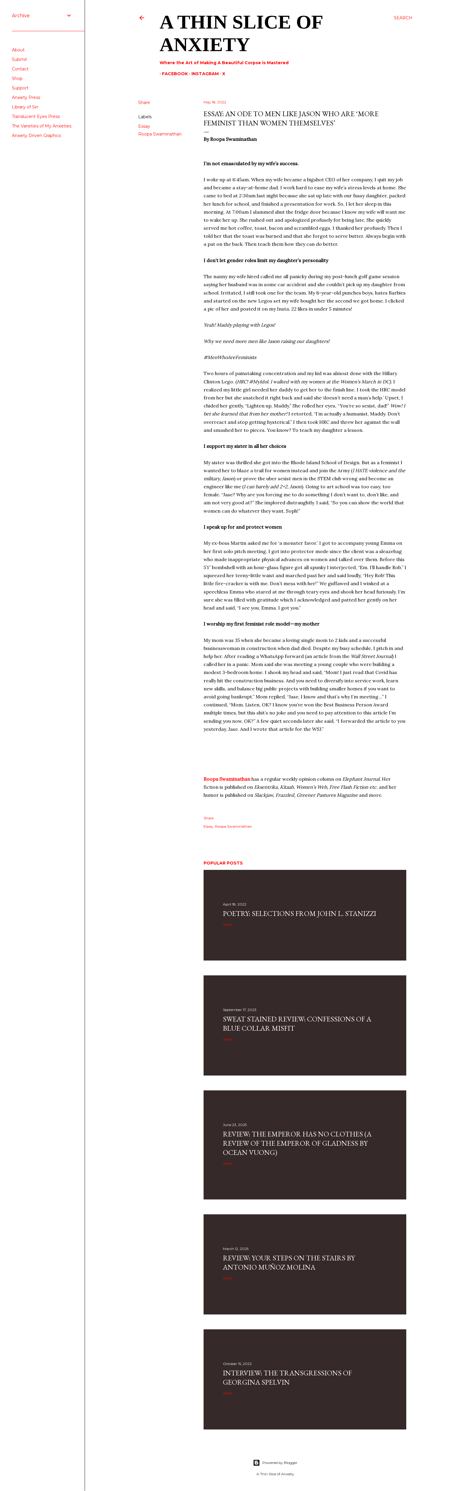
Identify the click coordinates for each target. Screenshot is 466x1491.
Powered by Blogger (275, 1462)
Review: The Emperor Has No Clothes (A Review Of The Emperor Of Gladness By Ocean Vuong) (297, 1143)
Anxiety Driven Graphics (36, 135)
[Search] (403, 18)
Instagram (202, 73)
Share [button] (144, 102)
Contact (20, 69)
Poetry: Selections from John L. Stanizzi (299, 913)
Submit (19, 59)
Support (20, 88)
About (18, 50)
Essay (144, 126)
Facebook (172, 73)
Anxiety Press (26, 97)
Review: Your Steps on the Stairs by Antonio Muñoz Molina (289, 1262)
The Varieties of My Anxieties (41, 126)
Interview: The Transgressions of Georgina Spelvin (287, 1377)
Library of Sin (25, 107)
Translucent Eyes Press (36, 116)
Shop (17, 78)
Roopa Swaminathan (160, 134)
